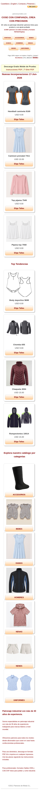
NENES (13, 48)
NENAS (30, 43)
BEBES (31, 37)
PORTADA (7, 37)
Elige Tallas (19, 119)
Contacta (22, 4)
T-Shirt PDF (29, 70)
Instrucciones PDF (14, 70)
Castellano (5, 4)
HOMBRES (19, 43)
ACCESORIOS (19, 37)
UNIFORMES (25, 48)
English (14, 4)
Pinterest (31, 4)
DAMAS (8, 43)
